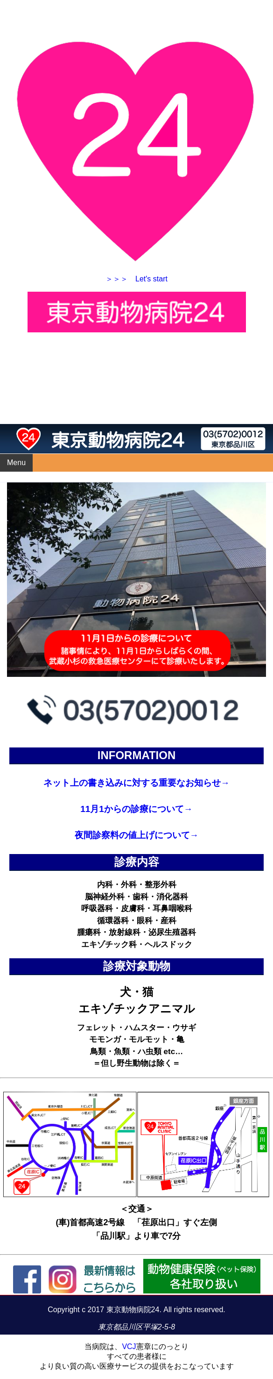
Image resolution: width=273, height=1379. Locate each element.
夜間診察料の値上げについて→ (137, 835)
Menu (16, 463)
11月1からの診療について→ (136, 809)
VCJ (129, 1346)
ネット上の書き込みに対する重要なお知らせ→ (136, 783)
